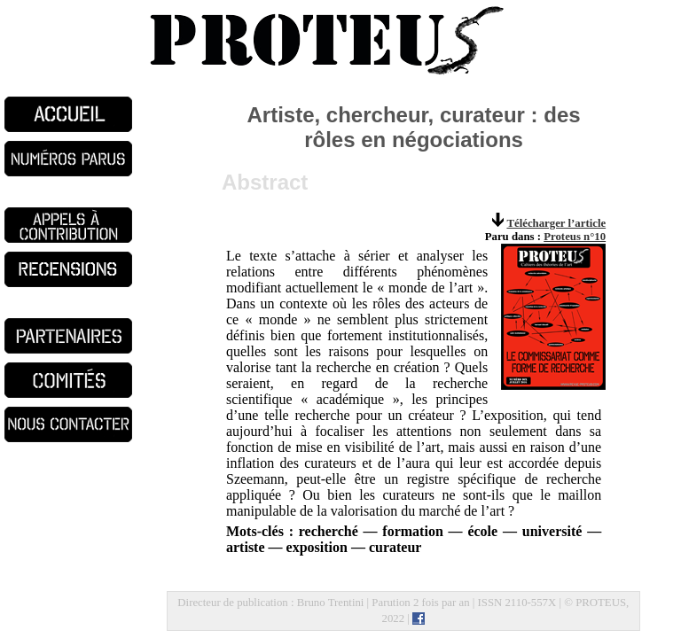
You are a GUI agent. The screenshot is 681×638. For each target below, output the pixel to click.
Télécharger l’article (556, 223)
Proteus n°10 (575, 236)
